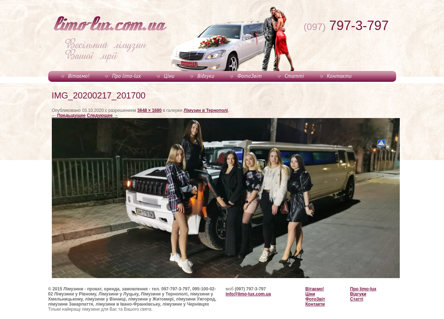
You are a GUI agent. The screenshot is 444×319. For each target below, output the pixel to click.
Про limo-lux (126, 75)
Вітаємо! (78, 75)
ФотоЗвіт (249, 75)
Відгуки (205, 75)
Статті (294, 75)
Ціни (169, 75)
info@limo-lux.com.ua (248, 294)
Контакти (339, 75)
